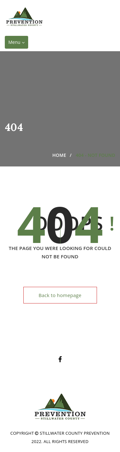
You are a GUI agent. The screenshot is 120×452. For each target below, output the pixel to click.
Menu (18, 44)
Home (59, 155)
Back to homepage (60, 295)
